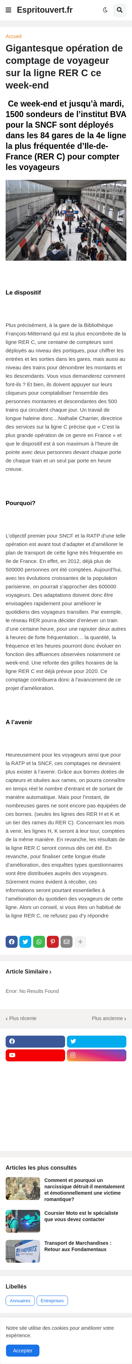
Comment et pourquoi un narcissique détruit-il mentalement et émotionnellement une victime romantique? (84, 1189)
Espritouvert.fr (45, 9)
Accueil (13, 36)
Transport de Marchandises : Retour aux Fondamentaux (78, 1246)
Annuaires (20, 1300)
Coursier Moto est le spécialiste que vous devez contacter (81, 1216)
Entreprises (52, 1300)
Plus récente (23, 1018)
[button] (8, 10)
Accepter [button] (22, 1350)
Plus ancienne (107, 1018)
